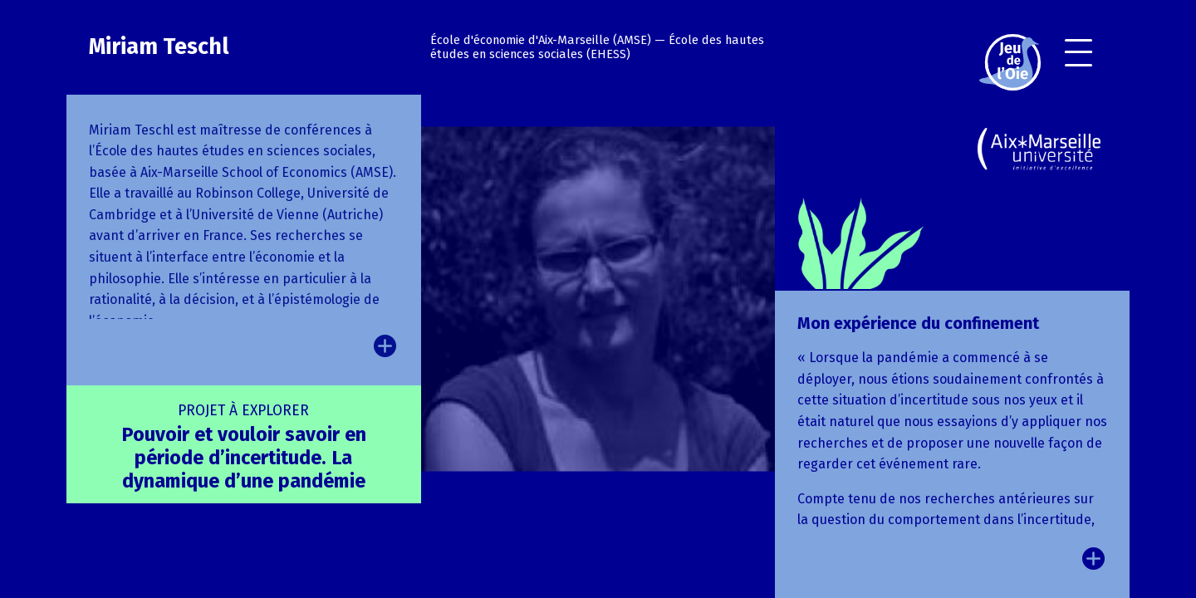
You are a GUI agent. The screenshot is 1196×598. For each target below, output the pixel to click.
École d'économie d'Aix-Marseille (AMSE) (540, 39)
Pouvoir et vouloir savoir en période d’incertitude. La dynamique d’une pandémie (243, 447)
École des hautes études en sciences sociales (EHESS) (597, 47)
